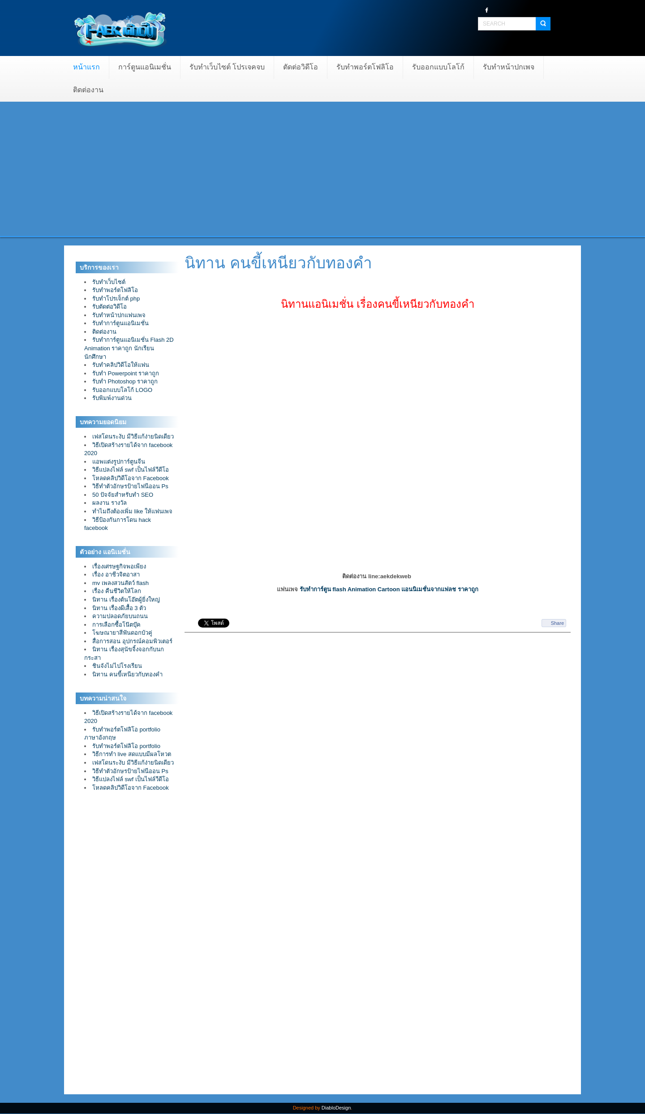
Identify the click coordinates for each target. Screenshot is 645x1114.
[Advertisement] (322, 169)
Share (557, 623)
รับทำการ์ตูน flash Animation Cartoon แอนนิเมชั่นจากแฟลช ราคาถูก (389, 589)
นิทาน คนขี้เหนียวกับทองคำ (278, 262)
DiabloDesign (336, 1107)
